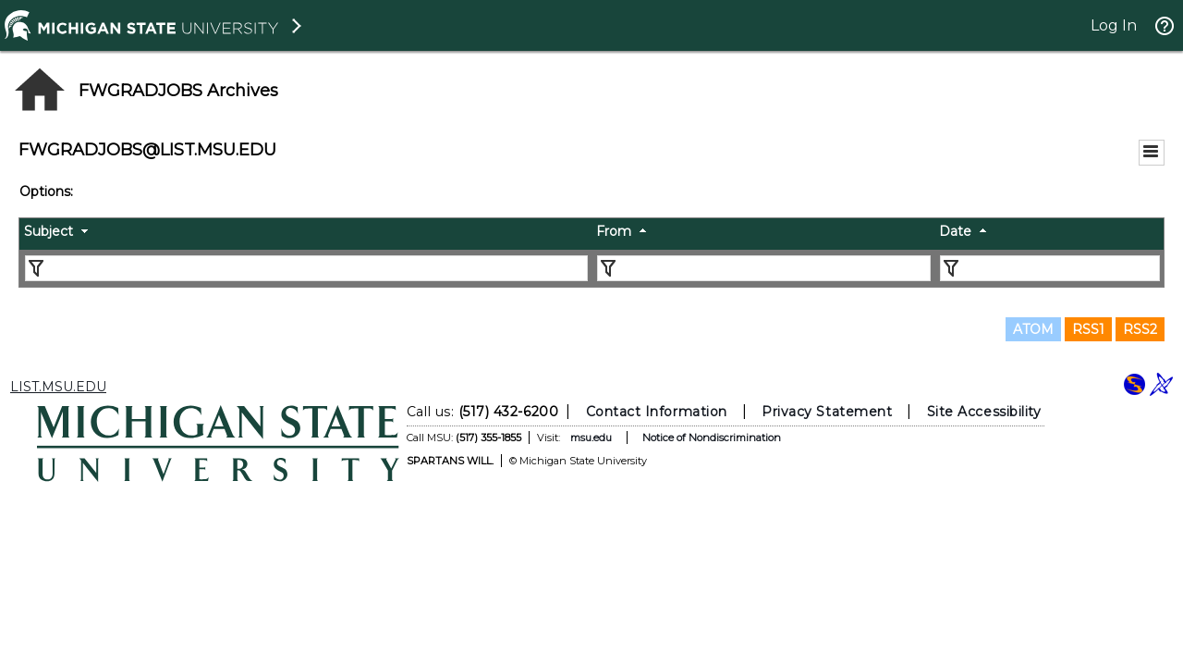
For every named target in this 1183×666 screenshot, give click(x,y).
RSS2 (1140, 329)
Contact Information (656, 411)
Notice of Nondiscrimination (711, 437)
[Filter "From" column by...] (764, 268)
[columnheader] (305, 234)
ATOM (1033, 329)
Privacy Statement (827, 411)
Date (955, 231)
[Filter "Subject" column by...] (306, 268)
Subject (48, 231)
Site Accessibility (984, 411)
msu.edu (591, 437)
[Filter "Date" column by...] (1050, 268)
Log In (1114, 25)
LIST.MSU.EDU (58, 386)
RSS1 (1088, 329)
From (613, 231)
